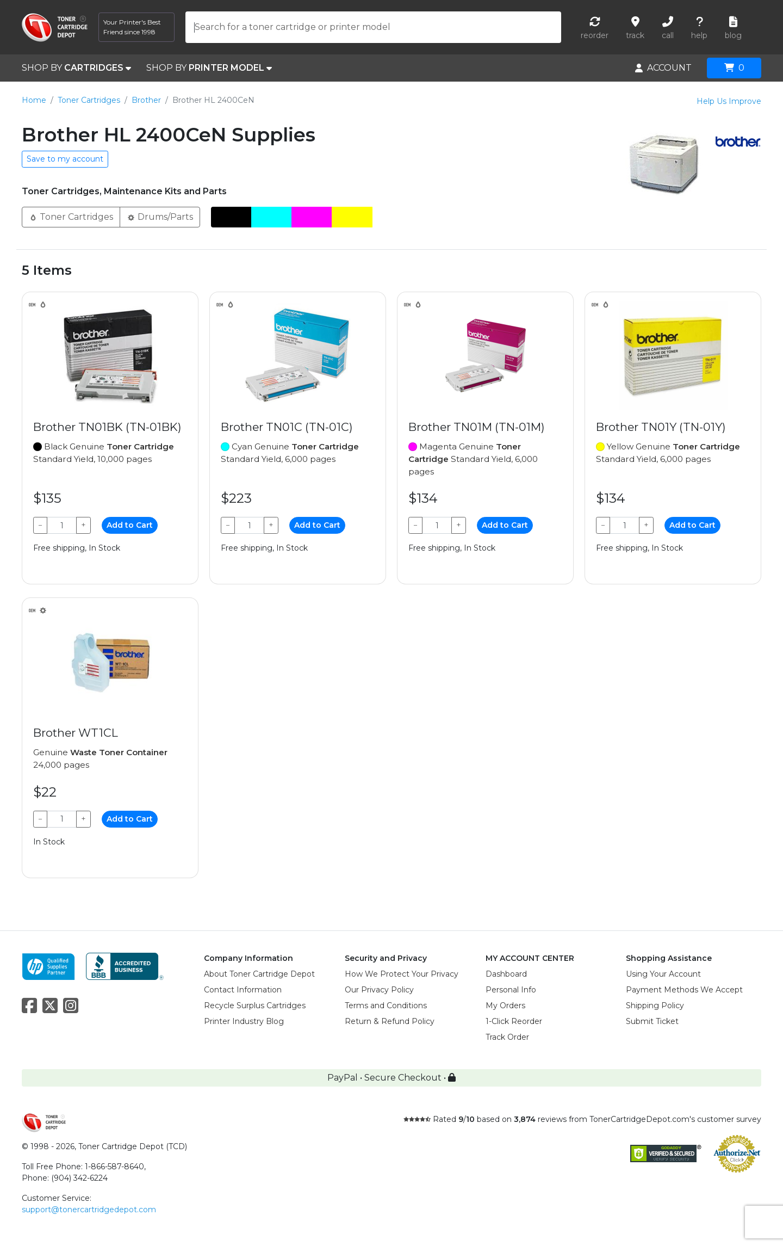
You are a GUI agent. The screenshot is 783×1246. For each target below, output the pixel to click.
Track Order (507, 1037)
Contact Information (243, 990)
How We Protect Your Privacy (401, 974)
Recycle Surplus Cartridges (255, 1005)
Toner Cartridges (89, 100)
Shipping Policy (655, 1005)
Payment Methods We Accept (684, 990)
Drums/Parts (160, 216)
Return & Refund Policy (389, 1021)
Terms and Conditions (386, 1005)
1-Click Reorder (514, 1021)
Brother (146, 100)
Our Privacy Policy (379, 990)
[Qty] (62, 525)
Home (34, 100)
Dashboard (506, 974)
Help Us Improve (729, 101)
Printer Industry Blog (244, 1021)
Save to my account (65, 159)
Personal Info (511, 990)
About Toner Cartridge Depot (259, 974)
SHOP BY (76, 68)
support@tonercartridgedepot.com (89, 1209)
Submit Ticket (652, 1021)
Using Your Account (663, 974)
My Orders (505, 1005)
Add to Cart (130, 525)
